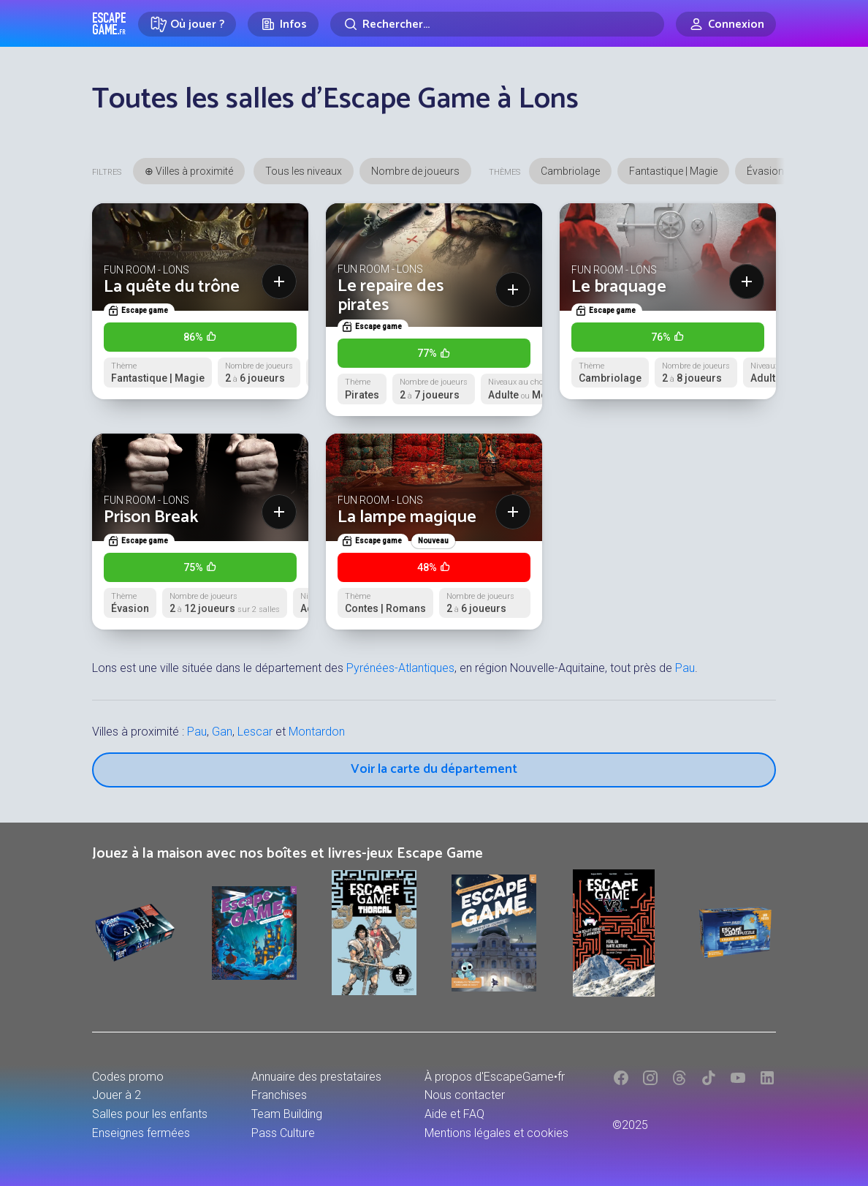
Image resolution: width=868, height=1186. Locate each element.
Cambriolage (570, 171)
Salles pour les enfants (150, 1114)
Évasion (765, 171)
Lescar (255, 732)
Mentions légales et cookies (496, 1133)
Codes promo (128, 1077)
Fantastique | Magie (673, 171)
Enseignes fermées (141, 1133)
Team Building (286, 1114)
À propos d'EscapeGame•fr (495, 1077)
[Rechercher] (497, 24)
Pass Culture (283, 1133)
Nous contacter (465, 1095)
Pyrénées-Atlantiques (400, 668)
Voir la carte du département (434, 769)
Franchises (279, 1095)
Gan (222, 732)
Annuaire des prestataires (316, 1077)
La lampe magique (407, 517)
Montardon (317, 732)
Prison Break (151, 517)
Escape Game (109, 23)
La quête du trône (172, 287)
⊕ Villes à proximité (189, 171)
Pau (685, 668)
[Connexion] (726, 24)
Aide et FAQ (454, 1114)
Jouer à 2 (116, 1095)
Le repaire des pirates (390, 296)
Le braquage (618, 287)
